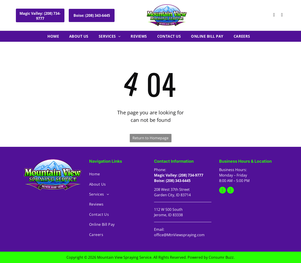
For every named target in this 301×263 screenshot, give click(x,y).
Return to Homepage (150, 137)
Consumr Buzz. (222, 257)
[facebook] (282, 15)
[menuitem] (55, 36)
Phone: (160, 169)
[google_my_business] (274, 15)
